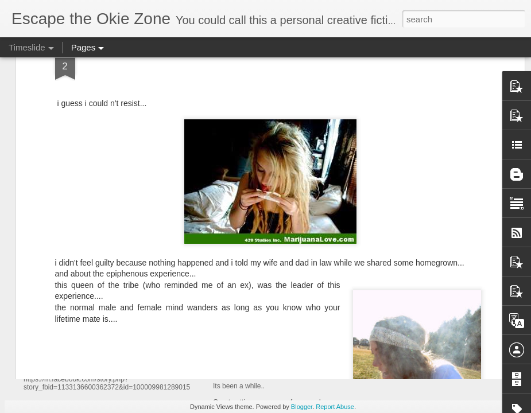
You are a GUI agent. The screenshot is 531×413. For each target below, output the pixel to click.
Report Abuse (335, 406)
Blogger (301, 406)
